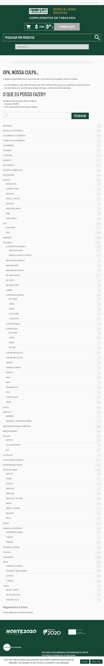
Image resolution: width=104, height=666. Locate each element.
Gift (5, 223)
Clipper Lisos (12, 329)
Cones (9, 478)
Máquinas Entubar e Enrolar (17, 426)
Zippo (8, 402)
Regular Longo (13, 208)
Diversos (7, 160)
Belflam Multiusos (15, 270)
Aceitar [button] (85, 661)
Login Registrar (89, 2)
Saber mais (96, 661)
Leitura (9, 440)
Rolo (8, 518)
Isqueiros (7, 242)
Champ (9, 290)
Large (11, 304)
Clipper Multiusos (14, 357)
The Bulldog (12, 397)
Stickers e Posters (11, 547)
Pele (8, 232)
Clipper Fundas (13, 324)
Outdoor (7, 455)
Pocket (12, 347)
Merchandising (10, 431)
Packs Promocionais (12, 465)
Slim (8, 213)
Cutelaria (7, 155)
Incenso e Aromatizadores (18, 421)
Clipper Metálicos (14, 352)
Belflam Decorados (15, 260)
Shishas (9, 542)
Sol (7, 450)
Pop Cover (14, 313)
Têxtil (5, 562)
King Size (10, 493)
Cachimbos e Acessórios (14, 135)
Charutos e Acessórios (14, 140)
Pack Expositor (13, 445)
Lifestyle (7, 412)
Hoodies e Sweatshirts (16, 571)
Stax (8, 392)
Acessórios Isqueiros (16, 246)
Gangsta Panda (13, 367)
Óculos (6, 436)
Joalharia (10, 227)
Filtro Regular (13, 595)
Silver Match (12, 387)
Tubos (6, 586)
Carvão (9, 537)
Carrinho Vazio (66, 26)
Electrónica (9, 165)
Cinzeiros (7, 150)
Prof (8, 377)
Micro (12, 309)
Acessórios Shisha (14, 532)
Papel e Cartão (13, 198)
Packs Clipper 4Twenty (13, 460)
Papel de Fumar (10, 470)
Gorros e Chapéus (14, 566)
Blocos (9, 473)
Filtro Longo (12, 590)
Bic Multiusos (12, 285)
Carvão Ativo (12, 189)
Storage (7, 552)
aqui (11, 612)
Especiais (10, 193)
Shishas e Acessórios (12, 528)
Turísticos (14, 318)
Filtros (6, 180)
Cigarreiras (8, 145)
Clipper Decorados (15, 295)
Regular (10, 203)
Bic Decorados (13, 275)
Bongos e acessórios (13, 130)
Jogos (6, 407)
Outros (9, 576)
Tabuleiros (8, 557)
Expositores (8, 175)
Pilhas (6, 523)
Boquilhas (11, 184)
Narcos (9, 372)
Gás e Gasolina (16, 250)
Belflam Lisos (12, 265)
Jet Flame (13, 299)
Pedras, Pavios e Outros (20, 255)
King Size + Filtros (14, 498)
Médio (9, 503)
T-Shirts (9, 580)
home (16, 103)
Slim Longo (11, 218)
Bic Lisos (10, 280)
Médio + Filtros (13, 508)
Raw (8, 382)
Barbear (10, 416)
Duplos (9, 483)
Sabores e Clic (12, 599)
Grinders (7, 237)
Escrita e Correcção (12, 170)
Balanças (7, 125)
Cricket (9, 362)
